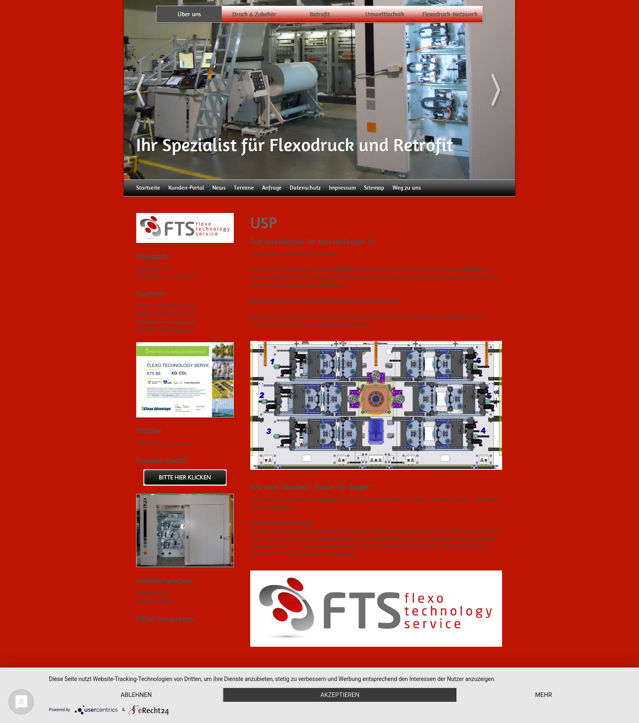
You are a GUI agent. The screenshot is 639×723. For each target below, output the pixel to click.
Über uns (189, 14)
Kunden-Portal (186, 187)
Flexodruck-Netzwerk (450, 14)
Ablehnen (136, 695)
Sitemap (374, 187)
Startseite (148, 187)
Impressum (342, 187)
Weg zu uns (406, 187)
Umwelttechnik (384, 14)
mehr (543, 695)
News (219, 187)
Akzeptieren (339, 695)
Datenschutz (305, 187)
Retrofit (320, 14)
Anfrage (272, 187)
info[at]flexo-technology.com (166, 322)
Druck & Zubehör (254, 14)
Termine (244, 187)
